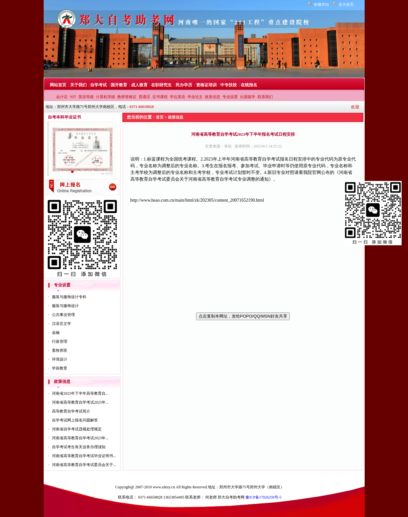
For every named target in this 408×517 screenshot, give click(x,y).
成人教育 (139, 85)
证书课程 (160, 97)
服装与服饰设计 (65, 306)
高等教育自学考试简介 (71, 411)
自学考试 (98, 85)
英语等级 (86, 97)
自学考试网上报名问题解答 (75, 420)
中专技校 (228, 85)
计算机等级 (105, 97)
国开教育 (119, 85)
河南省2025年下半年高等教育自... (80, 393)
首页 (160, 117)
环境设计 (59, 359)
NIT (73, 97)
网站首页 (58, 85)
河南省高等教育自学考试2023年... (80, 438)
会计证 (62, 97)
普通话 (144, 97)
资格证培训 (206, 85)
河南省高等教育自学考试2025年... (80, 402)
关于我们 (78, 85)
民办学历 (184, 85)
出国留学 (247, 97)
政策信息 (212, 97)
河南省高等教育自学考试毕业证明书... (84, 456)
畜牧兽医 (59, 350)
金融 (56, 332)
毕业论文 (195, 97)
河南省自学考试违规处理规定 (77, 429)
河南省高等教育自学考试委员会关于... (84, 465)
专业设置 (230, 97)
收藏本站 (321, 4)
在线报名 (249, 85)
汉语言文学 (61, 323)
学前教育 (59, 368)
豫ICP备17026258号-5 (263, 497)
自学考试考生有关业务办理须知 (79, 447)
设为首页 (346, 4)
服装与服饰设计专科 (69, 297)
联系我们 (265, 97)
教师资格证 (126, 97)
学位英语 (177, 97)
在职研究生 (161, 85)
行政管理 (59, 341)
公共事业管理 (63, 314)
